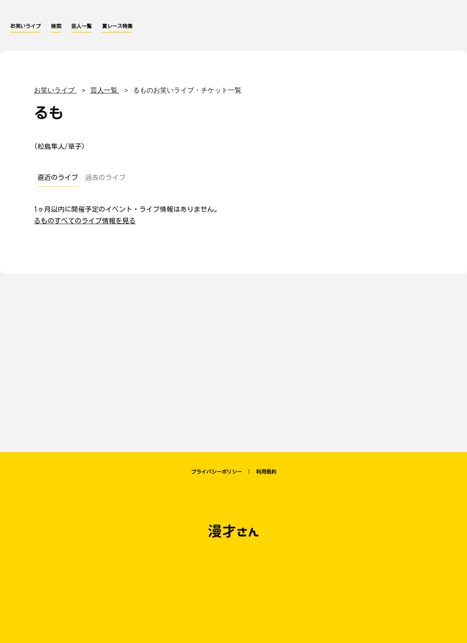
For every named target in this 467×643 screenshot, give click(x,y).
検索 (56, 25)
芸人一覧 (81, 25)
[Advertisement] (233, 358)
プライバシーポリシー (216, 471)
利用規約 (266, 471)
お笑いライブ (25, 25)
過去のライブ (105, 177)
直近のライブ (57, 177)
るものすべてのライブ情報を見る (85, 220)
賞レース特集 (117, 25)
